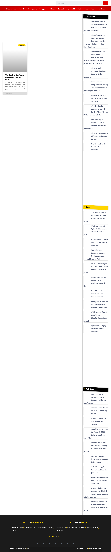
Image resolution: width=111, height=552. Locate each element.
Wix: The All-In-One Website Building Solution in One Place (14, 77)
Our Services (28, 528)
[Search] (82, 3)
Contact (12, 549)
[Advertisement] (42, 28)
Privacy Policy (72, 528)
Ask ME (14, 530)
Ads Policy (81, 528)
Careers (50, 528)
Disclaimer (60, 530)
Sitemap (19, 549)
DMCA (28, 549)
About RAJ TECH (17, 528)
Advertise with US (92, 528)
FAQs (24, 549)
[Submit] (105, 3)
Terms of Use (61, 528)
